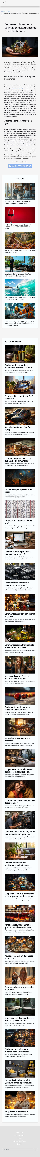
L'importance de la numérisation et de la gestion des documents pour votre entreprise (19, 896)
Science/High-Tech (19, 1141)
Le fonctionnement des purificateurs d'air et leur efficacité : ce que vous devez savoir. (18, 866)
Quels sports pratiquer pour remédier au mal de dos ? (17, 708)
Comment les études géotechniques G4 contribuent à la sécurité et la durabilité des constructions (19, 323)
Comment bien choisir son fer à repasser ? (19, 397)
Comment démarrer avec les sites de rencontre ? (20, 801)
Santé (19, 1138)
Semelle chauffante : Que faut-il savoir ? (19, 428)
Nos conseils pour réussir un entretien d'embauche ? (17, 677)
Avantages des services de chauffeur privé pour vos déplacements (18, 275)
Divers (8, 12)
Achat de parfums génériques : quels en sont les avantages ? (18, 926)
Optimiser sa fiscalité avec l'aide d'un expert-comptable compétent (18, 202)
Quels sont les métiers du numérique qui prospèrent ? (17, 1050)
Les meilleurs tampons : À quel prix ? (18, 521)
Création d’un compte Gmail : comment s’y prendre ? (18, 552)
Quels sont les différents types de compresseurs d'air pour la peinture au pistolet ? (20, 834)
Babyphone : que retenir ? (16, 1111)
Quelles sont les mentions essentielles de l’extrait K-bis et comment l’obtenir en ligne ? (18, 367)
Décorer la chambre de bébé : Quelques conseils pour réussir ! (19, 1081)
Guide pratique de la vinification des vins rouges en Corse (20, 251)
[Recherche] (18, 1149)
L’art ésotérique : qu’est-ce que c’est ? (18, 490)
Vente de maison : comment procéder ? (17, 739)
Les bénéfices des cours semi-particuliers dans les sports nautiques (20, 298)
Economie (19, 1132)
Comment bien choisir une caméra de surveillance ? (17, 583)
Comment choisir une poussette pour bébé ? (19, 988)
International (19, 1135)
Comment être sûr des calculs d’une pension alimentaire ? (18, 459)
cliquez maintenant (17, 89)
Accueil (3, 12)
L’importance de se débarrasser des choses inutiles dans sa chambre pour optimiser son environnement (19, 773)
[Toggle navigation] (3, 3)
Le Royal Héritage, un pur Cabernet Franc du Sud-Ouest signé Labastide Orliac (18, 227)
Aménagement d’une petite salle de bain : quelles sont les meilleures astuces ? (19, 1020)
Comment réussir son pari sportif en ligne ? (20, 615)
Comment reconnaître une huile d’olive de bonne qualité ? (19, 646)
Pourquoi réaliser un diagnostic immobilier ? (19, 957)
